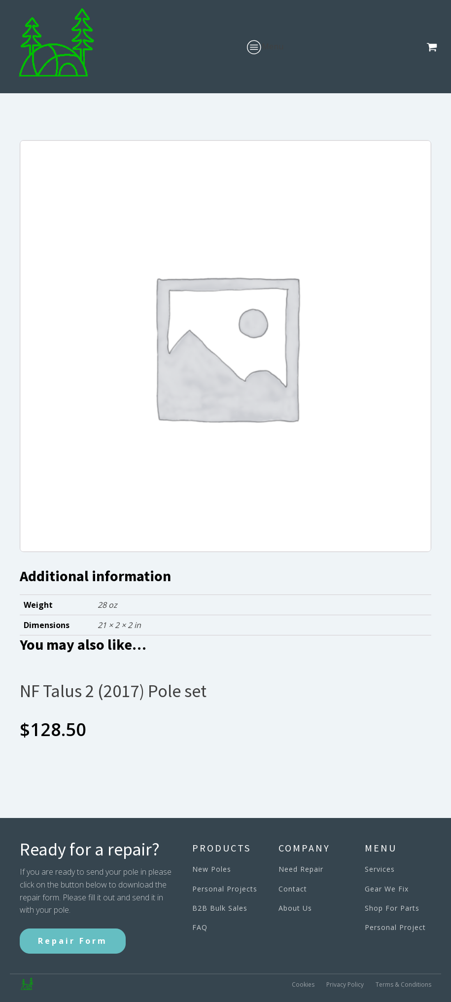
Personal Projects (224, 888)
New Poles (211, 869)
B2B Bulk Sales (219, 908)
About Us (295, 908)
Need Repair (300, 869)
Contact (292, 888)
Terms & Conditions (403, 984)
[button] (433, 46)
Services (380, 869)
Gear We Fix (387, 888)
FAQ (200, 927)
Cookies (303, 984)
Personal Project (395, 927)
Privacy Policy (345, 984)
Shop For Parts (392, 908)
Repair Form (72, 940)
